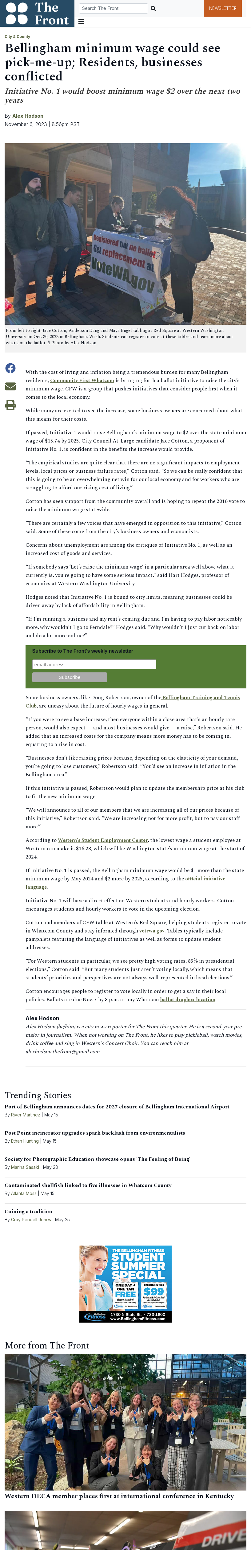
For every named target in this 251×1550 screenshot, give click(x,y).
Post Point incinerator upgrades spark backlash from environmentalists (95, 1133)
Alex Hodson (27, 116)
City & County (17, 36)
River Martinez (25, 1114)
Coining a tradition (28, 1212)
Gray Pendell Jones (31, 1219)
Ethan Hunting (25, 1141)
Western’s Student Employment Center (106, 840)
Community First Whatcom (84, 381)
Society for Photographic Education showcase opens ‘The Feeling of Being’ (97, 1159)
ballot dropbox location (190, 1000)
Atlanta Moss (24, 1193)
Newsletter (223, 8)
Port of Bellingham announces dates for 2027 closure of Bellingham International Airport (117, 1107)
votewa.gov (152, 931)
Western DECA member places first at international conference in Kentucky (119, 1496)
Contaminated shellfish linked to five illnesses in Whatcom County (88, 1185)
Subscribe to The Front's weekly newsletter (82, 651)
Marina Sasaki (25, 1167)
